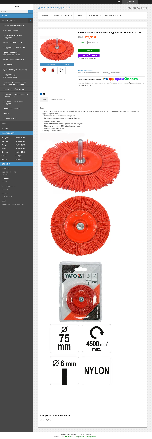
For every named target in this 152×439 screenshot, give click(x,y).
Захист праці (8, 65)
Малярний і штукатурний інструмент (13, 102)
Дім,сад (6, 113)
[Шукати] (30, 11)
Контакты (93, 15)
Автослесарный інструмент (14, 89)
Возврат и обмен (113, 15)
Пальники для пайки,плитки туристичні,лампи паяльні (14, 83)
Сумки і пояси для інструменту (15, 69)
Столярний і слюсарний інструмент (12, 36)
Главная (44, 15)
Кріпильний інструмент (12, 42)
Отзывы (5, 128)
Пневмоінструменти (11, 108)
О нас (4, 123)
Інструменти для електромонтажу (10, 75)
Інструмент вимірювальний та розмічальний (15, 95)
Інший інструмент (10, 118)
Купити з (89, 55)
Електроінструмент (11, 30)
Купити (89, 50)
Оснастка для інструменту (13, 25)
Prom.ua (88, 434)
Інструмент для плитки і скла (14, 47)
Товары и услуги (8, 20)
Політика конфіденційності (88, 436)
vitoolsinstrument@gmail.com (13, 204)
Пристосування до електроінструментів (11, 53)
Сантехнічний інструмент (13, 60)
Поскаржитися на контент (69, 436)
